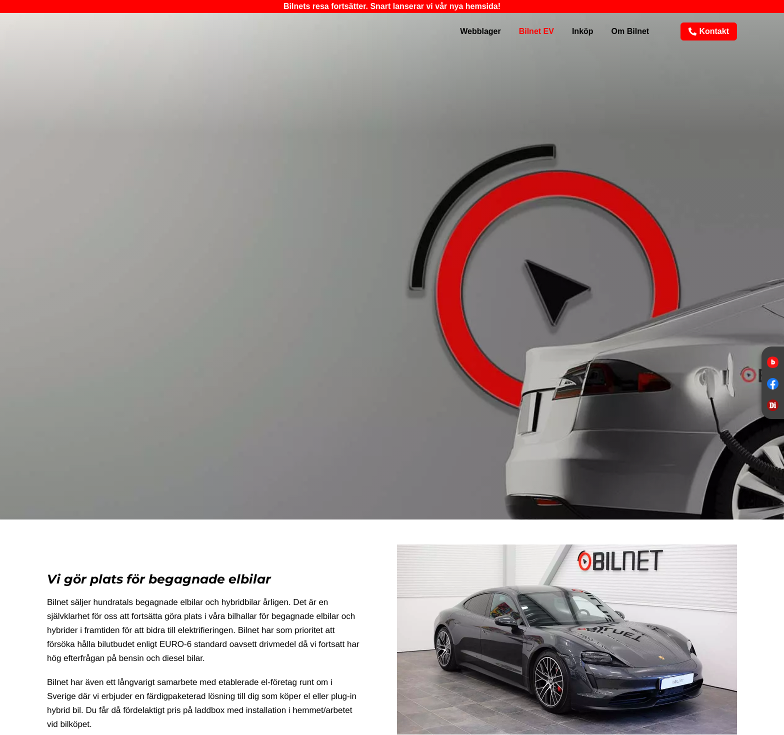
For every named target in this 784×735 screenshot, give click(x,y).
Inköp (583, 31)
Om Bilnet (631, 31)
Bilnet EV (536, 31)
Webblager (480, 31)
